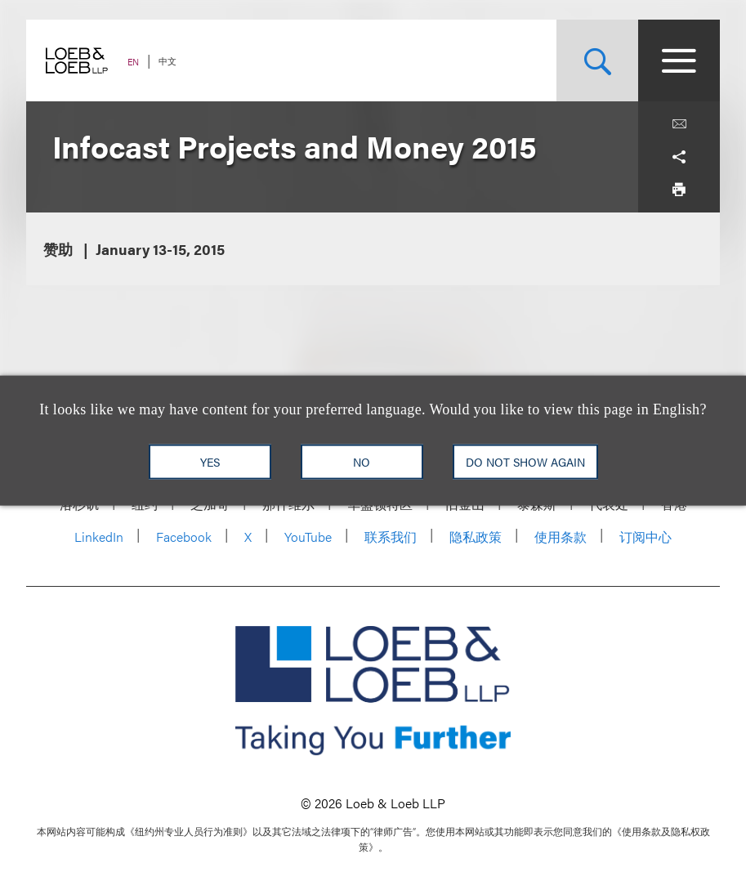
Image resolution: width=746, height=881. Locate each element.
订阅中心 (645, 536)
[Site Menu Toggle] (679, 60)
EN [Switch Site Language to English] (133, 62)
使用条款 (560, 536)
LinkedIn (98, 536)
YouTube (308, 536)
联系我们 (390, 536)
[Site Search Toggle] (597, 60)
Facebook (184, 536)
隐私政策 (475, 536)
